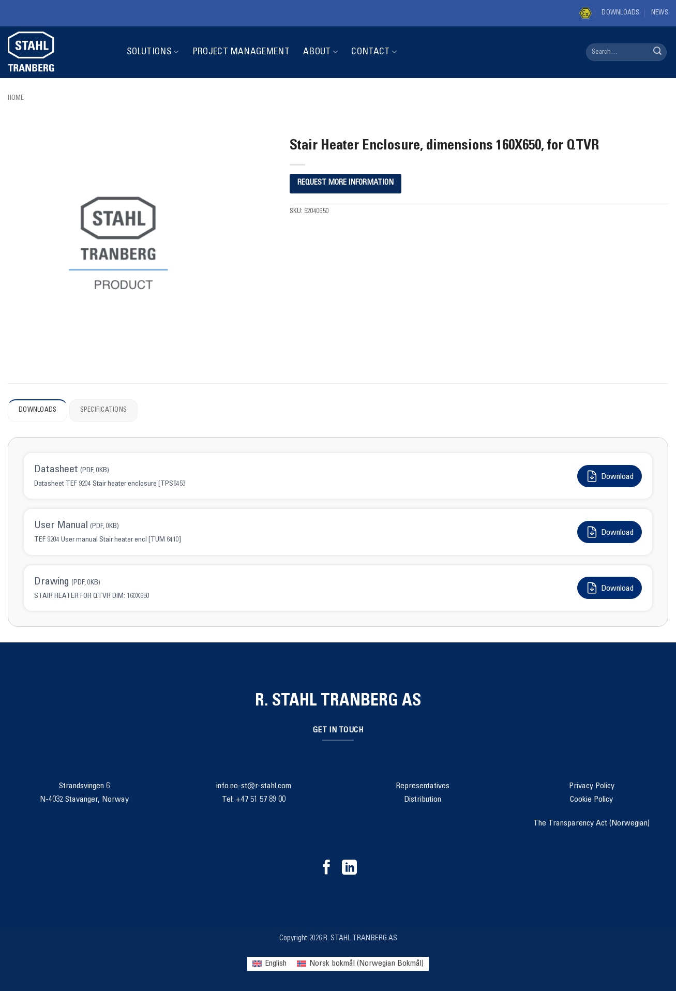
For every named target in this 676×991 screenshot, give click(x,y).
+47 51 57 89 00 (261, 799)
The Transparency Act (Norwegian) (591, 823)
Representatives (422, 786)
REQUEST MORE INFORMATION (345, 183)
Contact (374, 52)
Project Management (241, 52)
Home (16, 98)
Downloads (620, 13)
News (659, 13)
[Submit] (657, 52)
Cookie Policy (591, 799)
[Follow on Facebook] (326, 868)
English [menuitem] (276, 963)
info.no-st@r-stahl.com (253, 786)
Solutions (153, 52)
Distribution (422, 799)
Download (609, 476)
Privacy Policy (591, 786)
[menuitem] (269, 964)
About (320, 52)
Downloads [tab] (37, 410)
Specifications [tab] (103, 410)
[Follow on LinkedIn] (349, 868)
